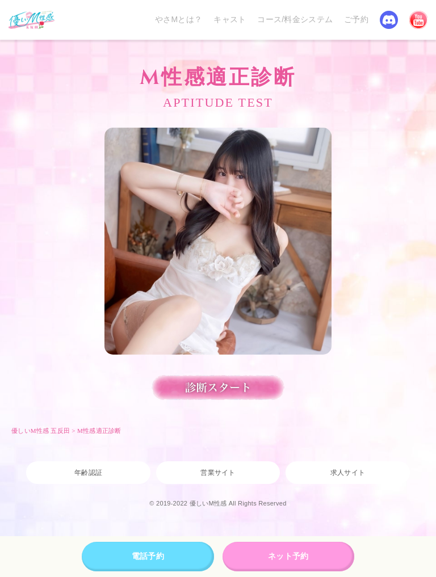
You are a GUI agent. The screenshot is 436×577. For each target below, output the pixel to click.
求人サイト (347, 473)
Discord (389, 20)
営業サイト (217, 473)
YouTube (418, 20)
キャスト (229, 19)
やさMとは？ (178, 19)
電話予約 (148, 556)
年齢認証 (88, 473)
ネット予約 (288, 556)
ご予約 (356, 19)
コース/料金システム (295, 19)
